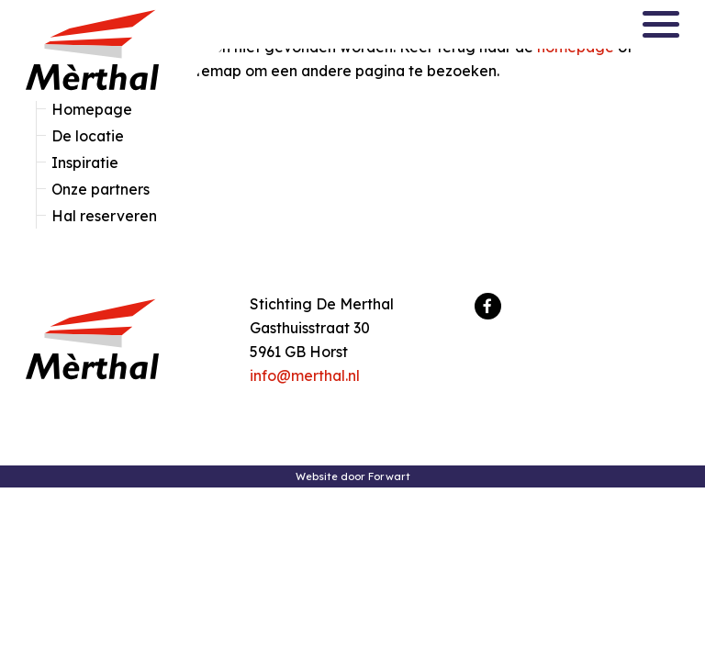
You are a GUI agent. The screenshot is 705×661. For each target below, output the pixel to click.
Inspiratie (84, 162)
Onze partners (100, 189)
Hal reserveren (104, 216)
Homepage (91, 109)
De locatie (87, 136)
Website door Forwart (353, 476)
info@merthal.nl (305, 375)
